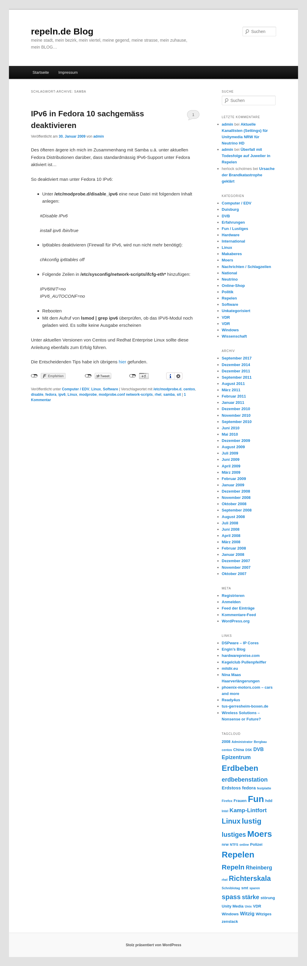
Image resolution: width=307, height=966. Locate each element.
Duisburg (230, 209)
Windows (230, 330)
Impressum (68, 72)
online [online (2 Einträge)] (244, 844)
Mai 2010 (230, 434)
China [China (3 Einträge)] (238, 749)
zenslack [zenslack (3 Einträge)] (230, 921)
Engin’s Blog (234, 649)
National (229, 273)
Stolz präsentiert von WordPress (153, 945)
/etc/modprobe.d (167, 389)
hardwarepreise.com (241, 655)
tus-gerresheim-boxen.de (245, 706)
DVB (226, 216)
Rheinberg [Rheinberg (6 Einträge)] (259, 868)
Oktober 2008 (234, 504)
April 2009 (231, 466)
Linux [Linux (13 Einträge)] (231, 821)
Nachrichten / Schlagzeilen (246, 266)
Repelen (229, 298)
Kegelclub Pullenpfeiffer (244, 662)
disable (37, 394)
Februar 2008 (234, 548)
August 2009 (233, 447)
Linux (96, 389)
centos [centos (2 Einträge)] (227, 750)
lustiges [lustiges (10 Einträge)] (234, 834)
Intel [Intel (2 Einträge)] (225, 811)
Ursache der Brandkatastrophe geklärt (248, 174)
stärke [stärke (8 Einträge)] (250, 897)
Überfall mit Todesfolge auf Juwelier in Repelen (246, 155)
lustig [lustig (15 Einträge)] (251, 821)
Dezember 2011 (236, 371)
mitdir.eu (230, 668)
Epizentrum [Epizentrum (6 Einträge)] (236, 757)
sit (179, 394)
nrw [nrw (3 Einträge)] (225, 844)
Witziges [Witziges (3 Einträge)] (263, 914)
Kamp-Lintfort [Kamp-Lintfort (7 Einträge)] (248, 810)
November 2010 (236, 415)
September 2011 (237, 377)
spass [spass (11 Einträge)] (231, 897)
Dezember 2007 (236, 561)
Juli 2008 (230, 523)
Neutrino (230, 279)
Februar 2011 (234, 396)
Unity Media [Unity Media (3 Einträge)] (233, 906)
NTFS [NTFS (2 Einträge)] (234, 844)
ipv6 (62, 394)
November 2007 (236, 567)
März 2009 (231, 472)
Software (110, 389)
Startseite (40, 72)
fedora (50, 394)
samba (169, 394)
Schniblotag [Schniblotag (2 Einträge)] (231, 888)
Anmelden (231, 602)
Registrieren (233, 595)
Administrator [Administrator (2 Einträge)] (242, 742)
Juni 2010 (231, 428)
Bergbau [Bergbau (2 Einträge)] (260, 742)
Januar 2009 (233, 485)
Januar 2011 (233, 402)
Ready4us (231, 700)
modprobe (88, 394)
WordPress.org (236, 621)
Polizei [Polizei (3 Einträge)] (256, 844)
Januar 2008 (233, 554)
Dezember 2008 (236, 491)
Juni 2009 (231, 459)
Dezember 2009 (236, 440)
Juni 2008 (231, 529)
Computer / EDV (75, 389)
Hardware (231, 235)
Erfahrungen (233, 222)
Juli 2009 (230, 453)
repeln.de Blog (62, 31)
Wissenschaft (234, 336)
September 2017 (237, 358)
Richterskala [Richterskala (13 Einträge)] (250, 878)
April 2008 (231, 535)
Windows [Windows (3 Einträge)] (230, 914)
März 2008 (231, 542)
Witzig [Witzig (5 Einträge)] (247, 913)
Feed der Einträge (238, 608)
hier (122, 361)
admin (98, 136)
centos (189, 389)
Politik (228, 292)
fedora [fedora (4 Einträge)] (249, 788)
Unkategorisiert (236, 311)
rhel (158, 394)
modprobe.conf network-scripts (126, 394)
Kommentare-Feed (239, 615)
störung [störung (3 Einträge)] (268, 898)
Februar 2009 (234, 478)
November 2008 (236, 497)
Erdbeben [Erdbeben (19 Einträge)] (240, 768)
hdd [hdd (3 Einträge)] (269, 800)
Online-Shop (233, 285)
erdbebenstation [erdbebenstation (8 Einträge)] (245, 779)
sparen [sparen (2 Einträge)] (254, 888)
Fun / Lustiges (235, 228)
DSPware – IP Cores (240, 643)
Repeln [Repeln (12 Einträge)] (233, 867)
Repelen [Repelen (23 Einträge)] (238, 854)
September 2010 (237, 421)
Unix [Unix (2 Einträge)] (248, 906)
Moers (227, 260)
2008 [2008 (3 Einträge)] (226, 741)
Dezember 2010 (236, 409)
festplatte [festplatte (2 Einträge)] (264, 788)
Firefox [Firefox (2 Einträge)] (227, 801)
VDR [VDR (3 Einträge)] (257, 906)
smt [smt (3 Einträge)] (244, 888)
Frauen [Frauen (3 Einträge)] (240, 800)
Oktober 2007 (234, 573)
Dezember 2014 (236, 364)
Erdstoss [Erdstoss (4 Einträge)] (231, 788)
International (233, 241)
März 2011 (231, 390)
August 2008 (233, 516)
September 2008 (237, 510)
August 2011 (233, 383)
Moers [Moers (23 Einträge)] (259, 834)
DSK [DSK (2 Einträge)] (248, 750)
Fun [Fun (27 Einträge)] (256, 799)
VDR (226, 317)
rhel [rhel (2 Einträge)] (225, 879)
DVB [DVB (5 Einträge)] (258, 749)
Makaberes (232, 254)
